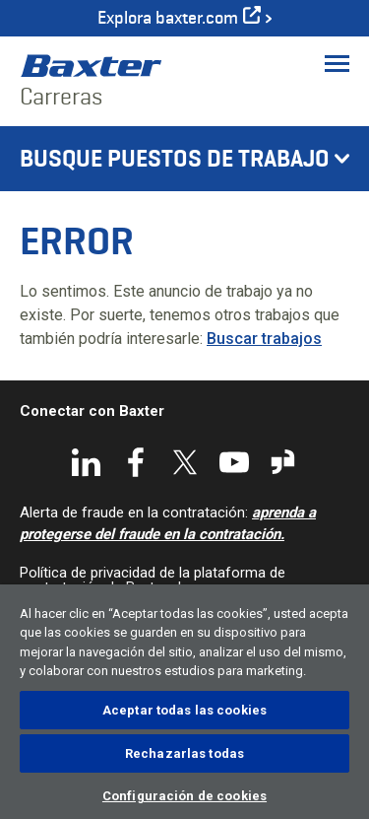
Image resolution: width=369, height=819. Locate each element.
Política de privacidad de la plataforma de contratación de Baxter (152, 580)
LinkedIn (86, 462)
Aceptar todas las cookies (184, 710)
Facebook (135, 462)
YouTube (234, 462)
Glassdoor (283, 462)
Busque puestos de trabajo (175, 158)
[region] (184, 701)
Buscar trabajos (264, 338)
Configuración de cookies (184, 795)
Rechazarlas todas (184, 753)
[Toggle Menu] (337, 63)
